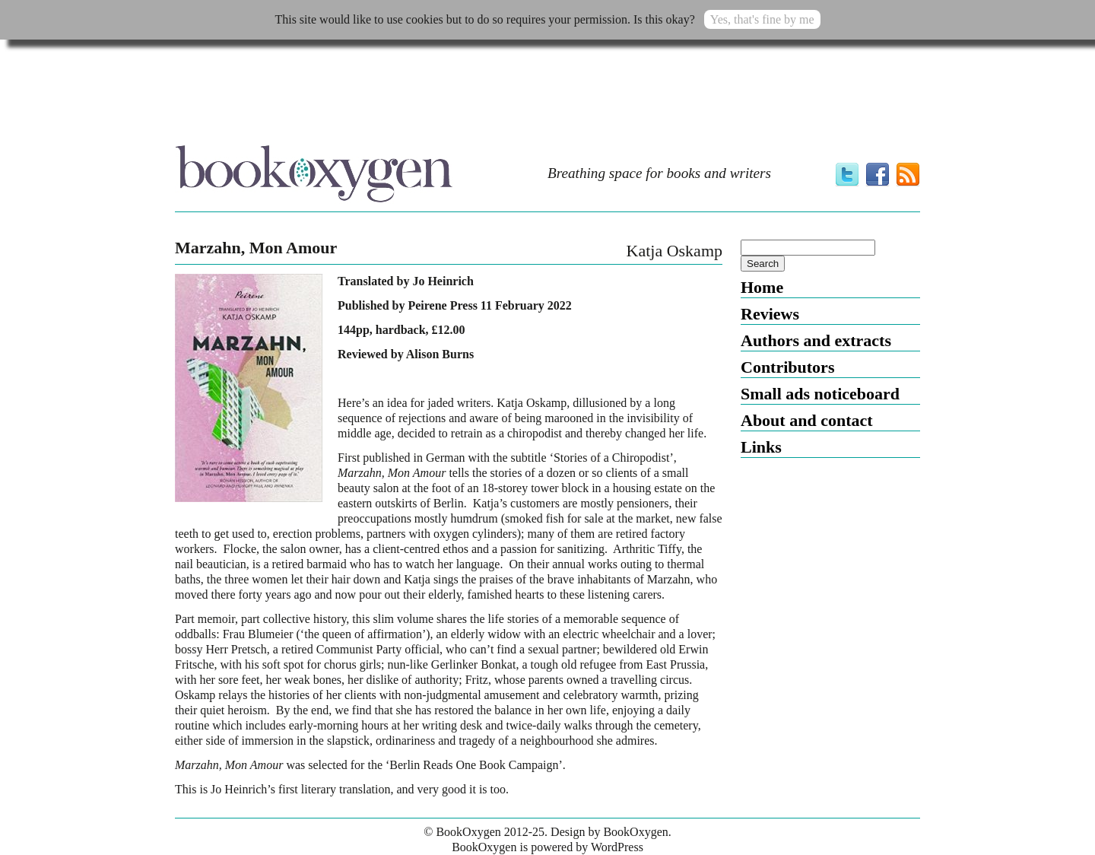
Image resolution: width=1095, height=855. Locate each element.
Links (761, 446)
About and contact (807, 420)
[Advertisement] (547, 96)
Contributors (787, 367)
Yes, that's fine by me (762, 19)
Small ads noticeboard (820, 393)
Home (762, 287)
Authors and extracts (816, 340)
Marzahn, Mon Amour (256, 248)
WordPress (617, 847)
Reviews (770, 313)
